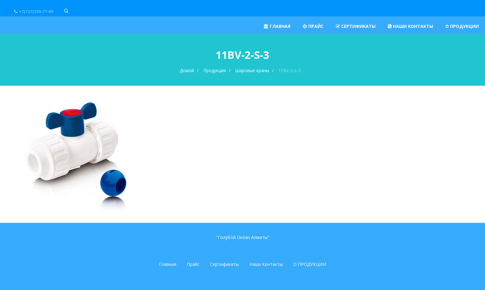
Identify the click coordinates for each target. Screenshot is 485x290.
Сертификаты (224, 264)
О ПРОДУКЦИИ (309, 264)
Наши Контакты (266, 264)
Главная (167, 264)
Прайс (193, 264)
